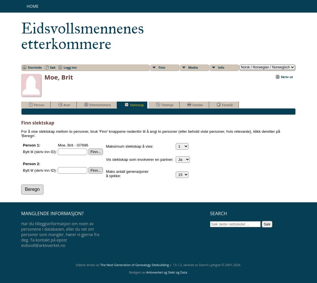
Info (221, 67)
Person (36, 104)
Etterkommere (97, 104)
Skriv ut (287, 77)
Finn (161, 67)
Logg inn (70, 67)
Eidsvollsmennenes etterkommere (82, 36)
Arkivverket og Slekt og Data (166, 272)
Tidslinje (164, 104)
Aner (64, 104)
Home (33, 6)
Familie (195, 104)
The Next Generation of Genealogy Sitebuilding (134, 265)
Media (193, 67)
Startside (35, 67)
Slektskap (134, 104)
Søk (53, 67)
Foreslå (225, 104)
